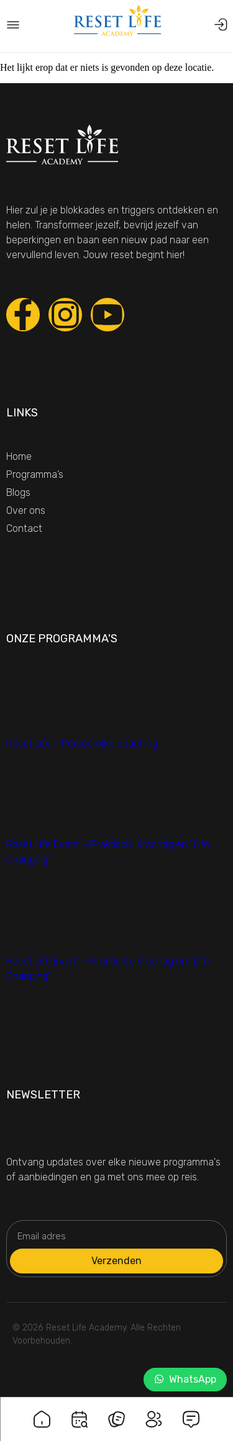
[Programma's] (79, 1411)
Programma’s (34, 474)
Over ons (25, 510)
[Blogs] (116, 1411)
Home (19, 456)
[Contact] (191, 1411)
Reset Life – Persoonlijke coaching (82, 743)
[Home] (42, 1411)
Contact (24, 528)
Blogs (18, 492)
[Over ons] (154, 1411)
